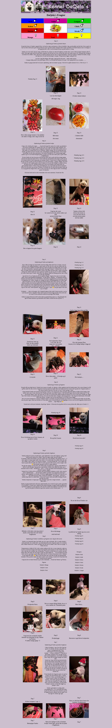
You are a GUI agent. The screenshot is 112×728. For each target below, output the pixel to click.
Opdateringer (74, 12)
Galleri (62, 12)
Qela (42, 12)
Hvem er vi (48, 12)
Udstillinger (55, 12)
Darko (37, 12)
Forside (32, 12)
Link (81, 12)
